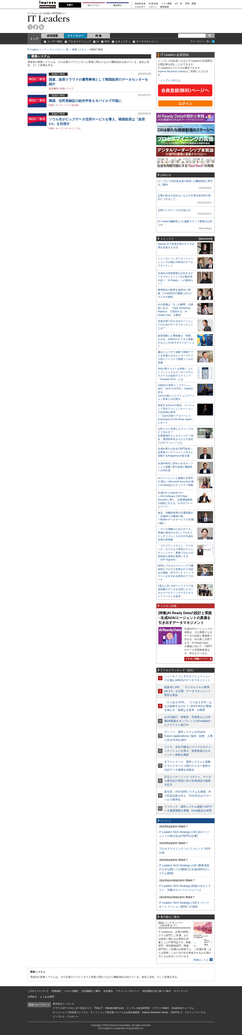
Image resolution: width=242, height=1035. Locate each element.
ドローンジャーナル (195, 1012)
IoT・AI (178, 4)
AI (98, 41)
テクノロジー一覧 (59, 49)
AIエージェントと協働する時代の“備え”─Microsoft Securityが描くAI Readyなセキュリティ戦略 (176, 481)
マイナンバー (62, 105)
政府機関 (53, 88)
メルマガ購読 (71, 991)
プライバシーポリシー (127, 991)
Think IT (98, 1008)
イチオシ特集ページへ (198, 659)
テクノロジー (75, 35)
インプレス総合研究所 (138, 1008)
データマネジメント (147, 41)
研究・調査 (190, 4)
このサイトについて (38, 991)
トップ (34, 38)
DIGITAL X (176, 1012)
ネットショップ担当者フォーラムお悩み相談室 (115, 1012)
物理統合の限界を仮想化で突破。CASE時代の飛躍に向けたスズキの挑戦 (175, 293)
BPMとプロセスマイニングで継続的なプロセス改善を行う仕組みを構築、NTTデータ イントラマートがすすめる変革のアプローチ (176, 572)
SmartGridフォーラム (182, 1008)
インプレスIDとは (170, 80)
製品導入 (117, 5)
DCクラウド (93, 5)
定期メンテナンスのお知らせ (174, 210)
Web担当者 (140, 4)
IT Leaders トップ (36, 49)
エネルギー (140, 7)
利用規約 (56, 991)
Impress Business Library (172, 71)
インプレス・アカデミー (66, 1016)
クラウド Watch (160, 1008)
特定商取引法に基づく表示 (157, 991)
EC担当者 (153, 4)
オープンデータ (63, 128)
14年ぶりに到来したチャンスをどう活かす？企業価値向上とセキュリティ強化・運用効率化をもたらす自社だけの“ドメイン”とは (175, 435)
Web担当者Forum (114, 1008)
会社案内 (108, 991)
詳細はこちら (200, 959)
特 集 (98, 35)
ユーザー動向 (54, 41)
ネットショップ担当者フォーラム (70, 1012)
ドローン (153, 7)
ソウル (77, 128)
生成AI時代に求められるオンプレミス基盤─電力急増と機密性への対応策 (175, 467)
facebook (35, 27)
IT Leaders (48, 18)
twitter (30, 27)
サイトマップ (181, 991)
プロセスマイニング (79, 41)
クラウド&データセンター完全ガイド (72, 1008)
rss (41, 27)
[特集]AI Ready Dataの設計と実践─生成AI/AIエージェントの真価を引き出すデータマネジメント (185, 617)
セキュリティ (122, 41)
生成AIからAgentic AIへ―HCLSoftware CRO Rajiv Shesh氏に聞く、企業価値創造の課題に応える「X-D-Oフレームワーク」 (175, 499)
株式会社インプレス (63, 1003)
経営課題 (52, 35)
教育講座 (164, 7)
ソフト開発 (166, 4)
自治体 (74, 105)
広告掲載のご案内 (91, 991)
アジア (70, 88)
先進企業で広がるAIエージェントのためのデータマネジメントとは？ (175, 325)
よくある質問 (47, 996)
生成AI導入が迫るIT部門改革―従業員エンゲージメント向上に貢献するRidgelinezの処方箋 (175, 452)
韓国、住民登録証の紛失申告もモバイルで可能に (85, 101)
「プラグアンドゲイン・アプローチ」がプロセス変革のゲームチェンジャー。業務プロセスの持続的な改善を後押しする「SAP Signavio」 (175, 552)
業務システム (79, 49)
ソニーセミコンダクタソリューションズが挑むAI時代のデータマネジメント (175, 262)
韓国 (62, 88)
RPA (107, 41)
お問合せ (32, 996)
